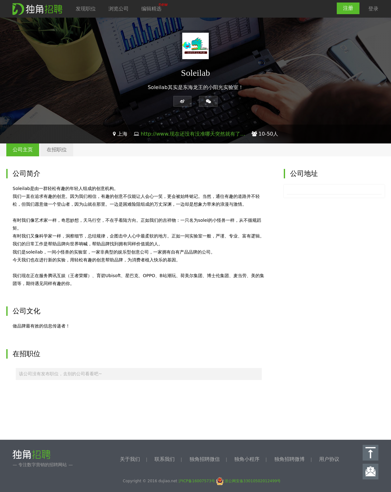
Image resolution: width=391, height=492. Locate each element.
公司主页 (23, 150)
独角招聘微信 (205, 459)
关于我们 (130, 459)
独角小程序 (247, 459)
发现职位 (86, 9)
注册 (348, 8)
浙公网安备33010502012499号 (248, 481)
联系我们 (165, 459)
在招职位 (57, 150)
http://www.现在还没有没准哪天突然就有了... (193, 134)
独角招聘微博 (289, 459)
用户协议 (329, 459)
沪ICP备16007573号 (196, 481)
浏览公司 (118, 9)
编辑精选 (151, 9)
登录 (373, 9)
